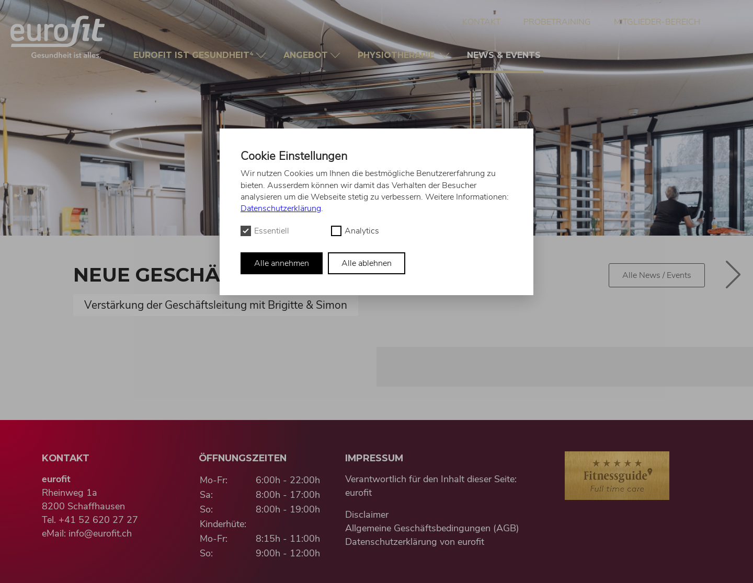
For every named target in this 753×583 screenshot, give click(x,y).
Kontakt (481, 22)
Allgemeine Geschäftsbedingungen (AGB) (432, 528)
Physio (399, 55)
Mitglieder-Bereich (657, 22)
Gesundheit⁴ (194, 55)
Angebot (306, 55)
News (505, 61)
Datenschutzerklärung (281, 208)
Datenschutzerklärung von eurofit (414, 541)
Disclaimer (367, 514)
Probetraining (557, 22)
